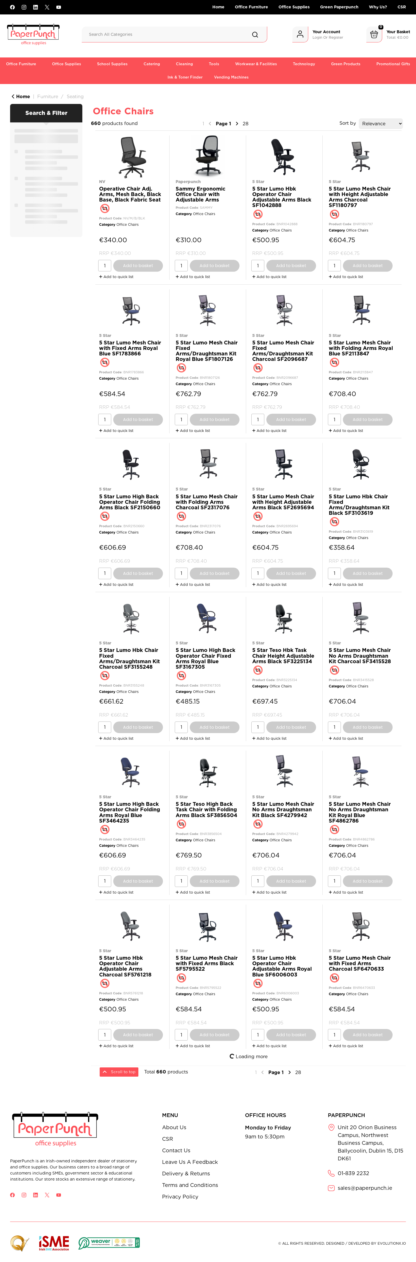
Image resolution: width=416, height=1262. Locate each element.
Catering (152, 64)
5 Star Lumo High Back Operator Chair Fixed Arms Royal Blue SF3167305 (205, 658)
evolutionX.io (392, 1243)
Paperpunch (188, 181)
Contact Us (176, 1150)
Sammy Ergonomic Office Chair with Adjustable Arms (200, 194)
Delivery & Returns (186, 1173)
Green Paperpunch (339, 7)
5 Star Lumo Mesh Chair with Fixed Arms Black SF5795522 (207, 963)
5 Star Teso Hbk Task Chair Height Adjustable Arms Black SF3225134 (283, 655)
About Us (174, 1127)
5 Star (258, 181)
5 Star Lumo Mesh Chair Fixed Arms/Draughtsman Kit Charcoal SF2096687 (283, 351)
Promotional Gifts (393, 64)
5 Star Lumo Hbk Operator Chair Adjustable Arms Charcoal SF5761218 (125, 966)
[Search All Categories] (174, 34)
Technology (304, 64)
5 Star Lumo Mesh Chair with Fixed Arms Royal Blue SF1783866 (130, 348)
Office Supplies (294, 7)
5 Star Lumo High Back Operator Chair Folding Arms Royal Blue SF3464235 (129, 812)
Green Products (346, 64)
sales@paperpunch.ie (365, 1188)
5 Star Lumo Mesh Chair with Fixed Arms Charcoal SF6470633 (360, 963)
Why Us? (378, 7)
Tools (214, 64)
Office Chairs (127, 224)
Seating (75, 96)
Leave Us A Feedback (190, 1162)
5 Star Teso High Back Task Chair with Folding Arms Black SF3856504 (206, 809)
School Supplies (112, 64)
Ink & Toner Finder (185, 77)
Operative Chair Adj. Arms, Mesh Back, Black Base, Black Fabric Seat (130, 194)
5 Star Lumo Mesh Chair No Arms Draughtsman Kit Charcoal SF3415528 (360, 655)
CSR (402, 7)
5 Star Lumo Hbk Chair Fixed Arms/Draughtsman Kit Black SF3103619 (359, 504)
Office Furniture (251, 7)
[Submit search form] (255, 35)
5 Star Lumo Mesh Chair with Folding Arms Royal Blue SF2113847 (361, 348)
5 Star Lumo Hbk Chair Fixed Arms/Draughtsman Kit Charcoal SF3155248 (129, 658)
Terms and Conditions (190, 1185)
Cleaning (184, 64)
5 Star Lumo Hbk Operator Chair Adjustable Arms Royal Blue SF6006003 (282, 966)
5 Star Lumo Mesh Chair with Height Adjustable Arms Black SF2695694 (283, 501)
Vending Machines (231, 77)
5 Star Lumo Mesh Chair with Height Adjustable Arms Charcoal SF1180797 (360, 197)
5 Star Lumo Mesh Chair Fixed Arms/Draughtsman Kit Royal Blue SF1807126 (207, 351)
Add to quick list (116, 277)
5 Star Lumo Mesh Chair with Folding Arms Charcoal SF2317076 (207, 501)
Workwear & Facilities (256, 64)
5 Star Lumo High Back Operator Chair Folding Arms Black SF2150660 (129, 501)
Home (218, 7)
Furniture (47, 96)
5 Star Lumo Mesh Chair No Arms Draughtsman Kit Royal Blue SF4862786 (360, 812)
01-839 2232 (353, 1173)
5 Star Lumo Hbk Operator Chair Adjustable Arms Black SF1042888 (281, 197)
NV (102, 181)
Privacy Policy (180, 1197)
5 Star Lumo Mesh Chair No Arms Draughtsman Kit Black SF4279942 (283, 809)
